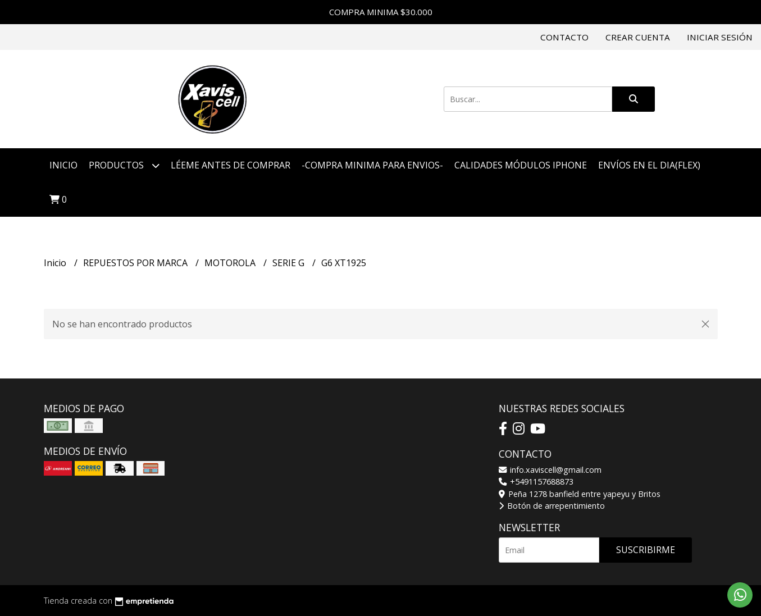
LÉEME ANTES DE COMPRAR (230, 165)
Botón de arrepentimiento (552, 505)
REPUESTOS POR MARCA (136, 263)
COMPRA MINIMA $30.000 (380, 11)
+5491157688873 (536, 481)
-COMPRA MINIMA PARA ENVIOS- (372, 165)
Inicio (63, 165)
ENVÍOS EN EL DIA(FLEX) (649, 165)
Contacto (564, 37)
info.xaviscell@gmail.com (550, 469)
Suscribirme (645, 550)
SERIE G (289, 263)
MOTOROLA (231, 263)
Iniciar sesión (720, 37)
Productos (124, 165)
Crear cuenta (637, 37)
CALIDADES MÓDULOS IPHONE (520, 165)
